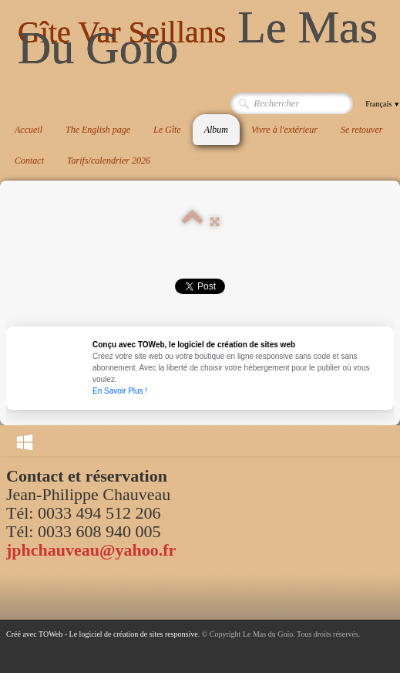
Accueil (28, 129)
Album (216, 129)
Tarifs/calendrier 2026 (108, 160)
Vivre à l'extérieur (284, 129)
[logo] (203, 39)
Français (382, 104)
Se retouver (362, 129)
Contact (29, 160)
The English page (98, 129)
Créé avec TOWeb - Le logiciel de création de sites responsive (102, 634)
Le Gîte (167, 129)
